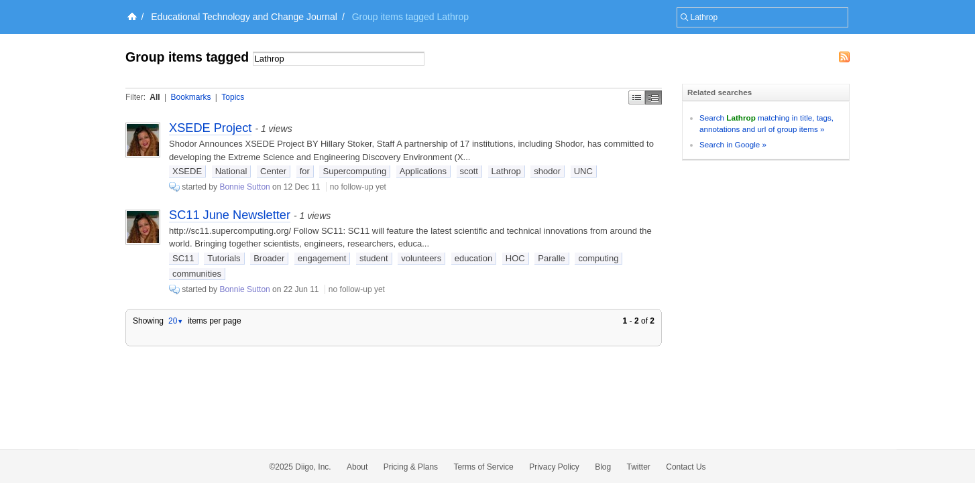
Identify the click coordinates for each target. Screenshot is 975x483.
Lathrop (506, 171)
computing (598, 258)
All (155, 97)
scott (469, 171)
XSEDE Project (210, 128)
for (305, 171)
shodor (547, 171)
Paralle (551, 258)
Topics (232, 97)
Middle (653, 97)
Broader (268, 258)
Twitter (638, 467)
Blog (603, 467)
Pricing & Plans (411, 467)
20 (175, 321)
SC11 (183, 258)
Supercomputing (354, 171)
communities (196, 274)
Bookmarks (190, 97)
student (373, 258)
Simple (636, 97)
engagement (322, 258)
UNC (583, 171)
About (357, 467)
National (231, 171)
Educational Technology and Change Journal (244, 16)
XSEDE (187, 171)
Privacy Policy (554, 467)
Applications (423, 171)
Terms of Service (483, 467)
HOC (515, 258)
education (473, 258)
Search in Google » (732, 144)
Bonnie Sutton (244, 187)
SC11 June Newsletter (229, 215)
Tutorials (223, 258)
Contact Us (685, 467)
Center (273, 171)
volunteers (421, 258)
